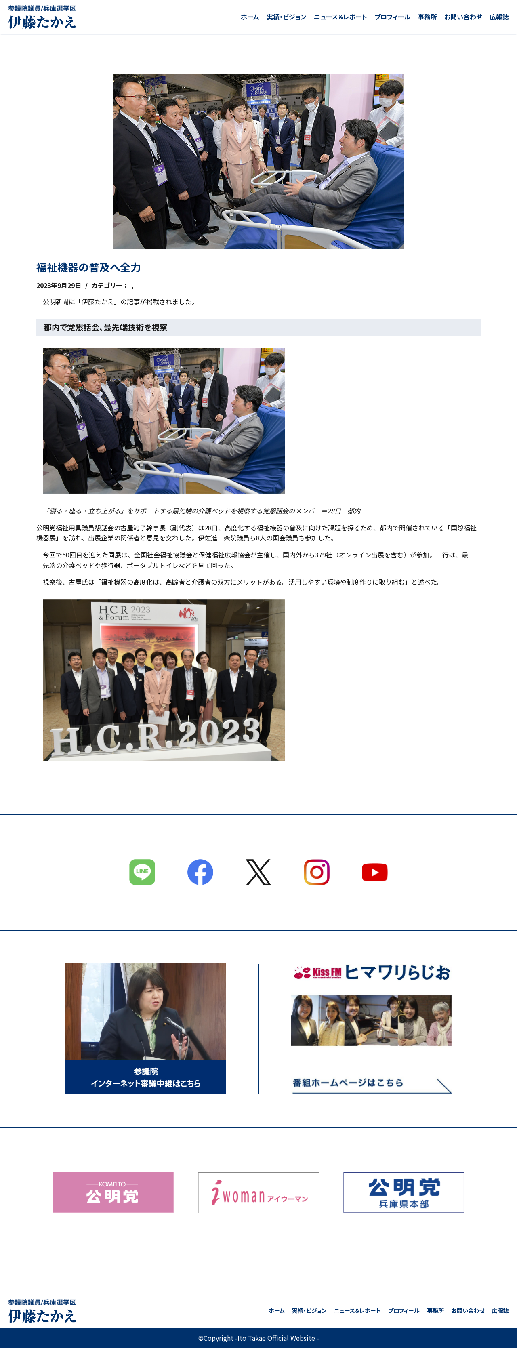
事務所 (427, 16)
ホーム (250, 16)
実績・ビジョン (287, 16)
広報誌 (499, 16)
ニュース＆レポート (340, 16)
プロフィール (392, 16)
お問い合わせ (463, 16)
